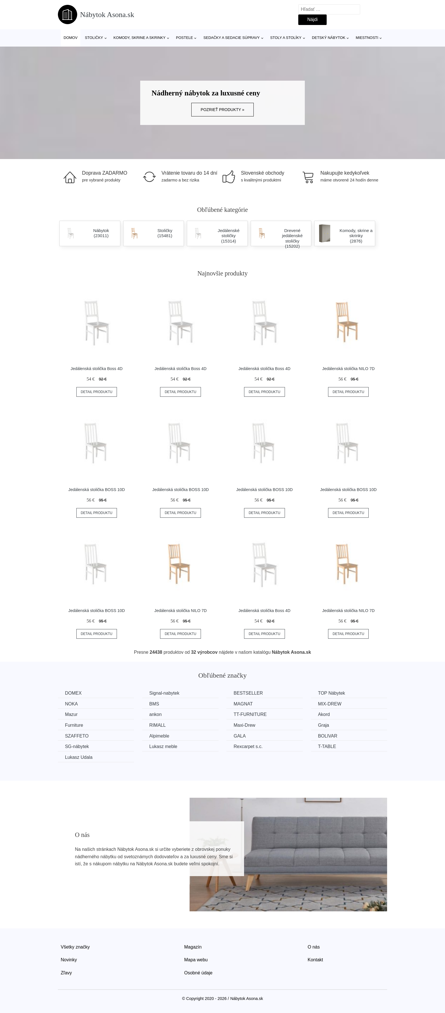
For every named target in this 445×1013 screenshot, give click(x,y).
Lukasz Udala (79, 757)
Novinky (69, 959)
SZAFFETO (77, 736)
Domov (70, 37)
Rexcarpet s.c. (248, 746)
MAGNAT (243, 703)
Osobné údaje (198, 972)
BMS (154, 703)
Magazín (192, 946)
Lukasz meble (164, 746)
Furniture (74, 725)
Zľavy (66, 972)
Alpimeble (159, 736)
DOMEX (73, 693)
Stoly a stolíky (285, 37)
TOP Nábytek (331, 693)
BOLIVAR (328, 736)
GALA (240, 736)
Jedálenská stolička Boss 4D (97, 368)
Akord (324, 714)
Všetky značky (75, 946)
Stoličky (94, 37)
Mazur (71, 714)
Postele (184, 37)
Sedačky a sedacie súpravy (231, 37)
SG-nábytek (77, 746)
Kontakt (315, 959)
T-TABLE (327, 746)
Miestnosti (367, 37)
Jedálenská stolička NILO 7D (348, 368)
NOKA (71, 703)
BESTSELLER (248, 693)
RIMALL (158, 725)
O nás (314, 946)
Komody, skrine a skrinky (139, 37)
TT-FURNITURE (250, 714)
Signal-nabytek (165, 693)
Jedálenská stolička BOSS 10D (96, 489)
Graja (323, 725)
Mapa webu (196, 959)
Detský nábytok (328, 37)
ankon (156, 714)
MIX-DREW (330, 703)
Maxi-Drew (244, 725)
